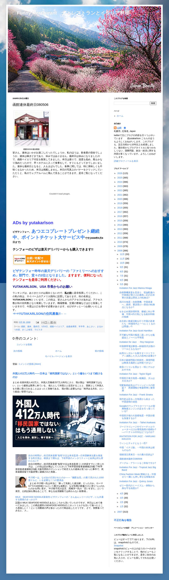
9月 (122, 267)
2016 (120, 216)
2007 (120, 512)
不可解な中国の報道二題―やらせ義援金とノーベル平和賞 (137, 336)
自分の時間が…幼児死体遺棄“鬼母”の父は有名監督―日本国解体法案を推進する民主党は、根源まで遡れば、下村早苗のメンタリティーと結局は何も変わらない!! (65, 458)
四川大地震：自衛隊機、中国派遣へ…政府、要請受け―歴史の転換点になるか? (137, 304)
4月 (122, 493)
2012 (120, 233)
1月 (122, 506)
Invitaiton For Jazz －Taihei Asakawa (137, 422)
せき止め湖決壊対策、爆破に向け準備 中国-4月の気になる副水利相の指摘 (137, 314)
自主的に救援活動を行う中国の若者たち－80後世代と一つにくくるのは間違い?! (137, 324)
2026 (120, 173)
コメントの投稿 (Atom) (29, 364)
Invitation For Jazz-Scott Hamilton (135, 330)
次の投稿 (17, 351)
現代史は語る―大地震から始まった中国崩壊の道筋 (137, 400)
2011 (120, 237)
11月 (122, 258)
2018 (120, 207)
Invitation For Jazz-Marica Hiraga (135, 288)
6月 (122, 280)
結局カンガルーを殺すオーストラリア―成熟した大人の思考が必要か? (137, 354)
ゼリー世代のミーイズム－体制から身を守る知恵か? (137, 486)
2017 (120, 212)
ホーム (58, 351)
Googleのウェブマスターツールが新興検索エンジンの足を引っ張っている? (137, 409)
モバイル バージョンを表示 (58, 356)
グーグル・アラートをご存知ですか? (137, 463)
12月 (122, 254)
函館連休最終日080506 (130, 459)
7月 (122, 276)
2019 (120, 203)
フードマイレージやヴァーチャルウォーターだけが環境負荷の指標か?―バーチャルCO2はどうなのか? (137, 429)
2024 (120, 182)
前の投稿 (99, 351)
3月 (122, 498)
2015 (120, 220)
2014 (120, 225)
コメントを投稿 (24, 344)
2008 (120, 250)
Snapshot (118, 545)
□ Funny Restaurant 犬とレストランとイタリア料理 (71, 12)
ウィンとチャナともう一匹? (133, 443)
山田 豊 (121, 128)
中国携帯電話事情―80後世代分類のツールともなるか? (137, 347)
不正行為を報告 (123, 520)
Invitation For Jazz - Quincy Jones (136, 481)
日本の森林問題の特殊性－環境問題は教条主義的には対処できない (137, 361)
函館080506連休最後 (31, 149)
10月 (122, 263)
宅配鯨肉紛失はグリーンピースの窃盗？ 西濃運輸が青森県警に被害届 (137, 388)
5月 (122, 284)
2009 (120, 246)
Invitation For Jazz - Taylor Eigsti (135, 374)
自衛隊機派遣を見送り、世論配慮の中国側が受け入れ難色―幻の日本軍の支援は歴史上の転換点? (137, 295)
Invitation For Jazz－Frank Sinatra (136, 394)
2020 (120, 199)
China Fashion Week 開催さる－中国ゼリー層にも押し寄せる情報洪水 (137, 475)
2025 (120, 177)
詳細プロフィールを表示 (126, 161)
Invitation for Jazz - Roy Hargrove (136, 342)
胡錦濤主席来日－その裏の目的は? (136, 454)
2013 (120, 229)
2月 (122, 502)
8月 (122, 271)
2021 (120, 195)
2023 (120, 186)
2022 (120, 190)
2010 (120, 242)
